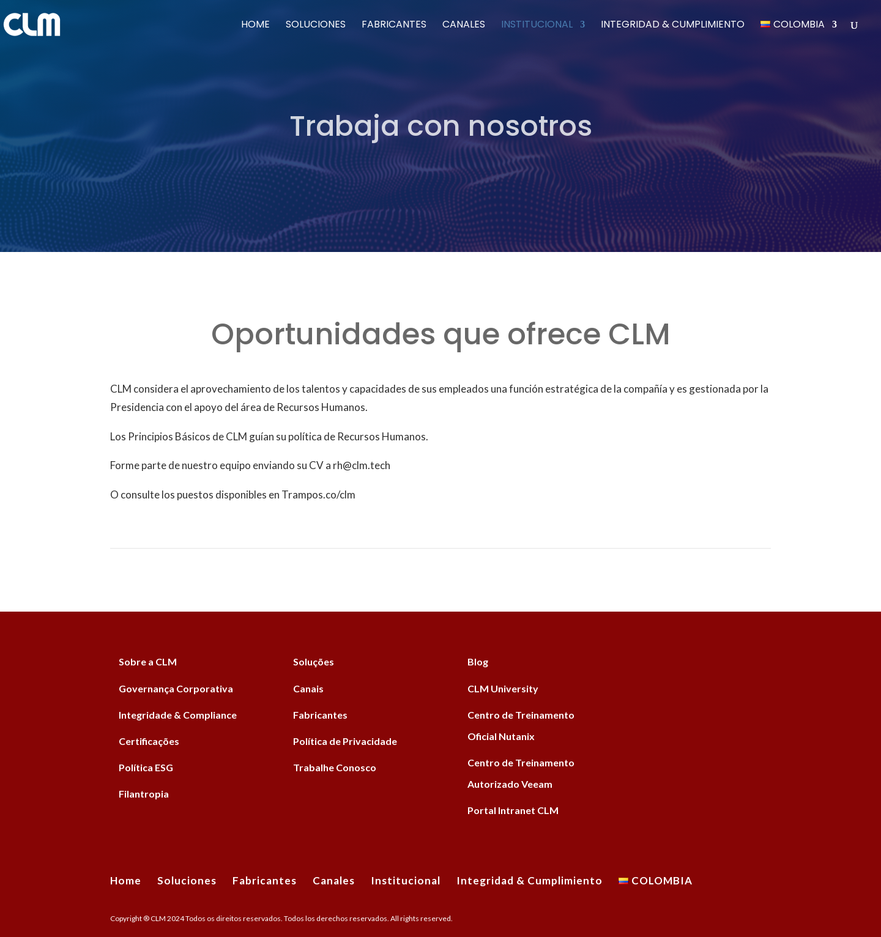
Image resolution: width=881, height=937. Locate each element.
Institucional (537, 25)
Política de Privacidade (345, 741)
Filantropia (144, 793)
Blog (477, 661)
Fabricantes (394, 25)
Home (255, 25)
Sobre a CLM (148, 661)
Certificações (149, 741)
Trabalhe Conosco (334, 767)
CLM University (502, 688)
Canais (308, 688)
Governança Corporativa (176, 688)
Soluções (313, 661)
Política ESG (146, 767)
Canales (463, 25)
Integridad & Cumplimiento (673, 25)
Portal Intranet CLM (513, 810)
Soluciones (316, 25)
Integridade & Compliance (178, 714)
